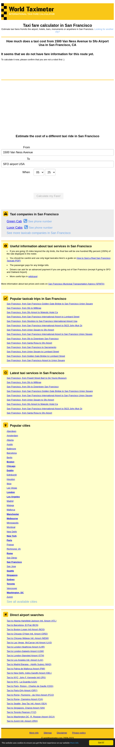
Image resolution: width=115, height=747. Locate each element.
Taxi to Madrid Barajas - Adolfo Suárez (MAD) (29, 664)
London (11, 492)
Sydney (11, 579)
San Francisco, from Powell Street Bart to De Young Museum (37, 378)
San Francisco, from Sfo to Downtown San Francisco (33, 338)
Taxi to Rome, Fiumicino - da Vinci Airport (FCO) (30, 695)
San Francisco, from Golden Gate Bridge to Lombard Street (36, 356)
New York (12, 536)
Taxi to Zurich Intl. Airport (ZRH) (22, 721)
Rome (10, 553)
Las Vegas (12, 488)
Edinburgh (12, 474)
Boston (10, 462)
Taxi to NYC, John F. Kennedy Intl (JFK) (26, 677)
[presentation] (27, 70)
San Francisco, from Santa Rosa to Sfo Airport (29, 343)
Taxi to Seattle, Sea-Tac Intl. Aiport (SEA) (27, 703)
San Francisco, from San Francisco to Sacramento (31, 347)
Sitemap (48, 732)
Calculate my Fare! (48, 196)
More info (82, 743)
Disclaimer (62, 732)
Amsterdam (12, 435)
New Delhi (12, 531)
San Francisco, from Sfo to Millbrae (24, 308)
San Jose (11, 566)
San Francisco (14, 562)
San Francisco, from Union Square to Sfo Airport (30, 329)
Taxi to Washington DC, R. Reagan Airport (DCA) (31, 716)
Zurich (10, 597)
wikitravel (33, 276)
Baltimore (11, 448)
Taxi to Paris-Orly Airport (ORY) (22, 690)
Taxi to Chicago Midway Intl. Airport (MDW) (28, 638)
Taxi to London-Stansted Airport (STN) (25, 655)
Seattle (10, 571)
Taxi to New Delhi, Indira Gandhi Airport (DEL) (29, 673)
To (28, 159)
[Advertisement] (57, 108)
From (26, 147)
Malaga (10, 505)
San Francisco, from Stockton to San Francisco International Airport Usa (42, 321)
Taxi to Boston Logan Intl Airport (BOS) (26, 629)
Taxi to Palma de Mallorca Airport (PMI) (26, 668)
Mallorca (11, 509)
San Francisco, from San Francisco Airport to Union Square (36, 360)
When (26, 172)
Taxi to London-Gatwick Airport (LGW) (25, 651)
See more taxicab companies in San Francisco (39, 233)
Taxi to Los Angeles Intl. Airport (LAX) (25, 660)
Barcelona (12, 453)
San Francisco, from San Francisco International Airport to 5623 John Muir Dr (44, 325)
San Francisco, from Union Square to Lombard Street (33, 351)
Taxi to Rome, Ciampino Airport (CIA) (25, 699)
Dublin (10, 470)
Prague (10, 544)
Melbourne (12, 518)
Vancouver (12, 588)
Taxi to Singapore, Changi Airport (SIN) (26, 708)
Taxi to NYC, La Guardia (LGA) (22, 681)
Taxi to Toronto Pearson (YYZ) (21, 712)
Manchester (13, 514)
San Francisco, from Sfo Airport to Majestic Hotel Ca (32, 312)
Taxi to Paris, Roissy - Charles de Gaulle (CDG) (30, 686)
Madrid (10, 501)
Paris (9, 540)
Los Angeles (13, 496)
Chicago (11, 466)
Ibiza (9, 483)
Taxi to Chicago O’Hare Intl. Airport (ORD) (27, 633)
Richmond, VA (14, 549)
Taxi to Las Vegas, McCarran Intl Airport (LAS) (29, 642)
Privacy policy (79, 732)
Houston (11, 479)
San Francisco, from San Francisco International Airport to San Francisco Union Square (50, 334)
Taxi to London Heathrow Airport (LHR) (26, 647)
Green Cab (14, 221)
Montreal (11, 527)
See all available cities (22, 601)
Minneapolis (13, 523)
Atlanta (10, 440)
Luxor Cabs (15, 227)
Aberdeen (11, 431)
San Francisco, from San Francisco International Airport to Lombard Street (43, 316)
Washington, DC (15, 592)
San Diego (12, 557)
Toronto (11, 583)
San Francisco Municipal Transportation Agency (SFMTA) (76, 284)
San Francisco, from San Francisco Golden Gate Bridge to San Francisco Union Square (50, 303)
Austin (10, 444)
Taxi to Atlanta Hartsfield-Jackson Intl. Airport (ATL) (32, 620)
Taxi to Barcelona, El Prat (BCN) (22, 625)
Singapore (12, 575)
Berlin (9, 457)
